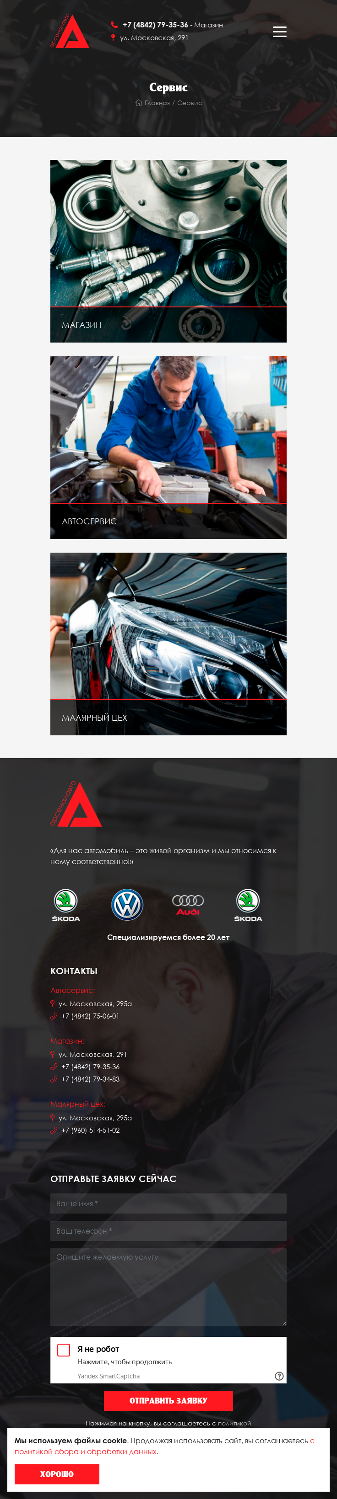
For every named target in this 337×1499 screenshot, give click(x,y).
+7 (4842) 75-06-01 (90, 1015)
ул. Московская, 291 (161, 37)
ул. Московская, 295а (95, 1003)
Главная (152, 102)
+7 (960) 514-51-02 (90, 1130)
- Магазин (180, 24)
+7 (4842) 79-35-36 (90, 1066)
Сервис (189, 102)
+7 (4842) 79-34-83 (90, 1078)
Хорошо (57, 1474)
